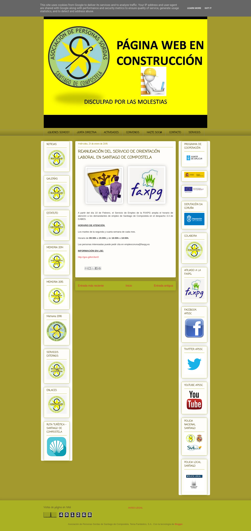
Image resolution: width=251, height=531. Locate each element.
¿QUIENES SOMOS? (58, 132)
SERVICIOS (194, 132)
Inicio (129, 285)
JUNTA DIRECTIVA (86, 132)
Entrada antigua (163, 285)
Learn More (194, 8)
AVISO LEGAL (135, 507)
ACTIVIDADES (111, 132)
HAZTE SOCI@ (154, 132)
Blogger (178, 524)
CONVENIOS (132, 132)
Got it (208, 8)
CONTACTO (175, 132)
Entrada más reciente (91, 285)
